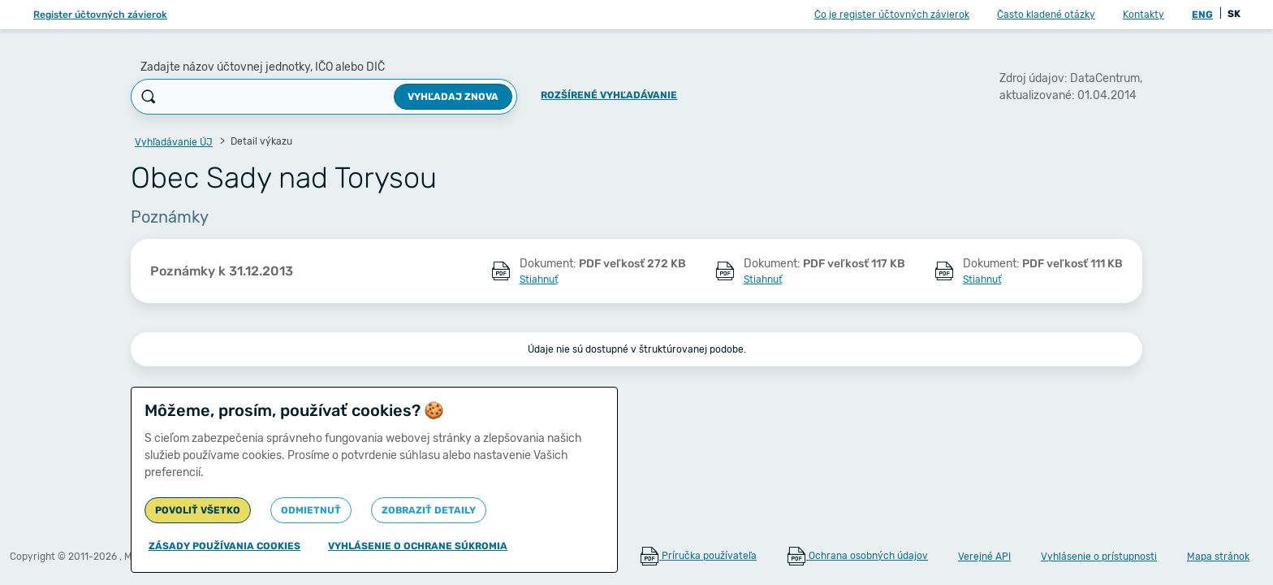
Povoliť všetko (197, 510)
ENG (1202, 14)
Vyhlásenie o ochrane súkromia (417, 546)
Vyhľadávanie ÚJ (174, 142)
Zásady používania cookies (224, 546)
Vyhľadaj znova (453, 96)
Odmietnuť (311, 510)
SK (1234, 14)
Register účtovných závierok (100, 14)
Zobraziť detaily (429, 510)
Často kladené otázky (1046, 14)
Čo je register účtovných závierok (891, 14)
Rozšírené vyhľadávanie (609, 95)
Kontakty (1143, 14)
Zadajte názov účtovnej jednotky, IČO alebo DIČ (262, 67)
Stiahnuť (539, 279)
